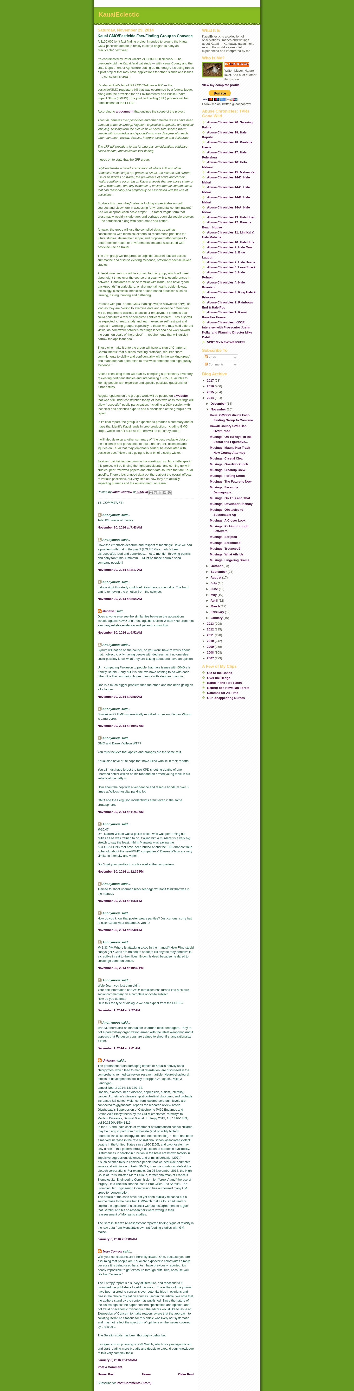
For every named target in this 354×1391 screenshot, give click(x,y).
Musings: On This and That (230, 498)
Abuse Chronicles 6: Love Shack (231, 267)
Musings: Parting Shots (227, 476)
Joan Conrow (112, 1251)
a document (124, 111)
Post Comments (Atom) (134, 1383)
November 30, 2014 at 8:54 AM (120, 599)
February (218, 612)
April (215, 600)
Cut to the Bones (219, 673)
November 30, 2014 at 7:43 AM (120, 527)
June (215, 589)
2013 (211, 623)
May (214, 595)
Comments (214, 364)
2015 (211, 392)
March (216, 606)
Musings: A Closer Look (227, 520)
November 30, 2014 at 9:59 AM (120, 697)
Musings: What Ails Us (227, 554)
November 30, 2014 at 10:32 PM (121, 968)
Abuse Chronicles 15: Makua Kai (231, 172)
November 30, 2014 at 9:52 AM (120, 632)
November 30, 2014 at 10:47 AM (121, 726)
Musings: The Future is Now (230, 481)
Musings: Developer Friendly (231, 504)
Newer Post (106, 1374)
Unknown (110, 1060)
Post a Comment (110, 1367)
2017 (211, 380)
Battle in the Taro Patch (224, 683)
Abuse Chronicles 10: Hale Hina (230, 242)
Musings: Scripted (223, 537)
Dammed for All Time (222, 693)
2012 (211, 629)
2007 (211, 658)
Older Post (186, 1374)
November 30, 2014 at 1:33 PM (120, 901)
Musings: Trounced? (225, 548)
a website (181, 395)
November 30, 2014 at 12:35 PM (121, 871)
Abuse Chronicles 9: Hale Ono (229, 247)
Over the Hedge (218, 678)
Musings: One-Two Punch (229, 464)
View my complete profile (221, 85)
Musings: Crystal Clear (227, 458)
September (219, 571)
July (214, 583)
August (216, 577)
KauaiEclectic (119, 14)
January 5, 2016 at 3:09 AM (117, 1239)
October (217, 566)
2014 (211, 398)
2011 (211, 635)
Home (146, 1374)
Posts (210, 357)
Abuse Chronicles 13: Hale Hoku (231, 217)
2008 (211, 652)
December (218, 403)
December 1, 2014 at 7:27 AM (119, 1010)
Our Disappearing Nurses (226, 698)
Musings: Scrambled (225, 543)
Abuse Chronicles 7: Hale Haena (231, 262)
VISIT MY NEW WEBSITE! (226, 342)
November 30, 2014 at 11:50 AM (121, 812)
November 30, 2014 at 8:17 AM (120, 570)
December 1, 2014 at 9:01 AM (119, 1048)
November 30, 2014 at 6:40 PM (120, 930)
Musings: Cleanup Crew (227, 470)
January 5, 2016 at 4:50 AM (117, 1360)
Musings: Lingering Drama (229, 560)
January (217, 618)
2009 (211, 646)
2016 (211, 386)
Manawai (109, 611)
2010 (211, 641)
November (219, 409)
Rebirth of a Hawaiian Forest (228, 688)
